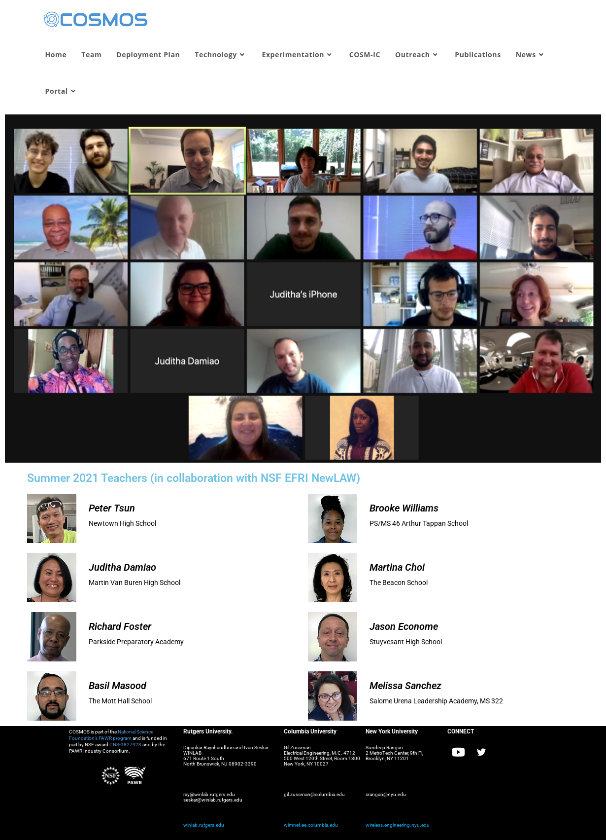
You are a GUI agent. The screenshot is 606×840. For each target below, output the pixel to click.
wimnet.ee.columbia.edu (311, 825)
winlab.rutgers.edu (203, 825)
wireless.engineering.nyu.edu (398, 825)
